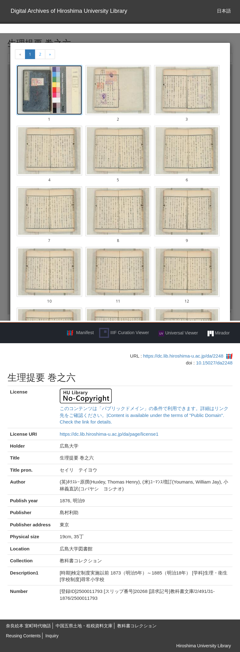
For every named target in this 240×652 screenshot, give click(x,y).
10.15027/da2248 (214, 362)
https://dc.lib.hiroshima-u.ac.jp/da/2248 (183, 356)
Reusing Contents (23, 635)
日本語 (224, 10)
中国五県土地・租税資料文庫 (84, 625)
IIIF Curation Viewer (124, 333)
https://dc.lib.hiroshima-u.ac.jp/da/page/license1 (109, 434)
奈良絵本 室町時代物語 (28, 625)
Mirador (219, 333)
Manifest (85, 332)
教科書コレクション (137, 625)
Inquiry (51, 635)
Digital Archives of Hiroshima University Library (69, 11)
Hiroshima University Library (203, 645)
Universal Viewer (178, 333)
